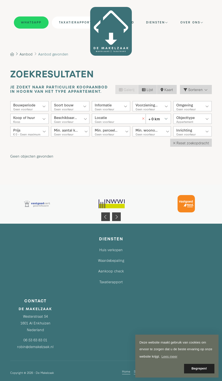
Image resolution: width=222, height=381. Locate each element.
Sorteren (196, 89)
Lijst (147, 89)
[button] (191, 143)
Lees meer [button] (169, 356)
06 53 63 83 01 (35, 339)
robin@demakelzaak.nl (35, 346)
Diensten (157, 22)
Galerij (126, 89)
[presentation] (105, 216)
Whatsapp (31, 22)
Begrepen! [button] (199, 368)
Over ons (192, 22)
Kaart (167, 89)
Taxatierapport (75, 22)
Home (126, 371)
